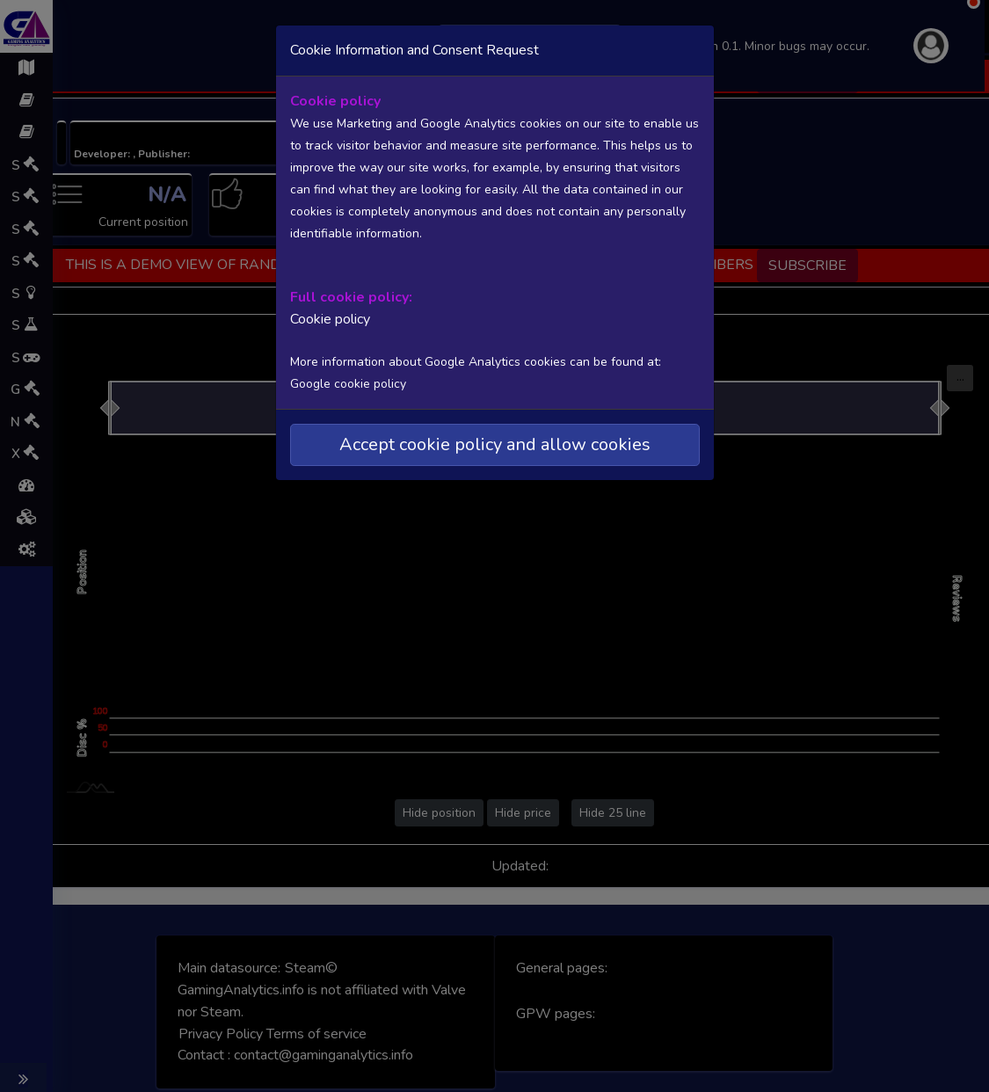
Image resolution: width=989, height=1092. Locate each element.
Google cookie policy (348, 383)
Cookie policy (330, 319)
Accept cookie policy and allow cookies (495, 444)
